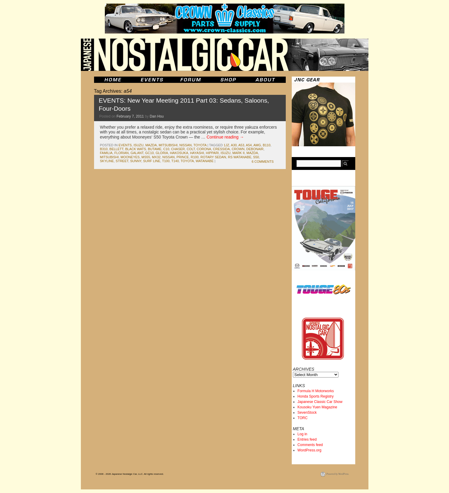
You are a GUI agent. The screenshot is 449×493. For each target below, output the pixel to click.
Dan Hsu (157, 116)
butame (154, 149)
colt (191, 149)
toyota (200, 145)
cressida (221, 149)
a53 (241, 145)
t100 (166, 161)
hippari (212, 153)
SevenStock (307, 412)
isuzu (138, 145)
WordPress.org (309, 450)
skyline (107, 161)
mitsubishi (168, 145)
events (125, 145)
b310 (104, 149)
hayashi (197, 153)
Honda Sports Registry (315, 396)
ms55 (145, 157)
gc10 (149, 153)
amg (257, 145)
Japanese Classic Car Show (319, 402)
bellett (116, 149)
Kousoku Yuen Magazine (317, 407)
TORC (302, 418)
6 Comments (262, 161)
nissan (185, 145)
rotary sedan (213, 157)
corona (204, 149)
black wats (135, 149)
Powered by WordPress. (337, 474)
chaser (178, 149)
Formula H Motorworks (315, 391)
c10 (166, 149)
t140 (175, 161)
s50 (256, 157)
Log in (302, 434)
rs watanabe (239, 157)
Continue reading (225, 137)
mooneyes (130, 157)
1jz (226, 145)
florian (121, 153)
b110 (266, 145)
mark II (238, 153)
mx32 (156, 157)
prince (182, 157)
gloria (161, 153)
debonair (254, 149)
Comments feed (310, 445)
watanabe (205, 161)
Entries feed (307, 439)
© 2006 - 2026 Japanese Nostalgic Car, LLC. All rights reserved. (130, 474)
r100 (195, 157)
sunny (135, 161)
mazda (151, 145)
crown (238, 149)
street (122, 161)
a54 (249, 145)
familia (106, 153)
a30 (234, 145)
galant (137, 153)
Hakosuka (179, 153)
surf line (151, 161)
